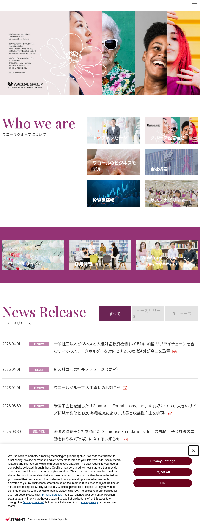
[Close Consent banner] (194, 451)
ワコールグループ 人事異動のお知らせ (87, 387)
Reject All (162, 472)
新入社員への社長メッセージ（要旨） (87, 369)
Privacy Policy (89, 502)
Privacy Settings (162, 461)
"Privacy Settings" (52, 494)
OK (162, 483)
